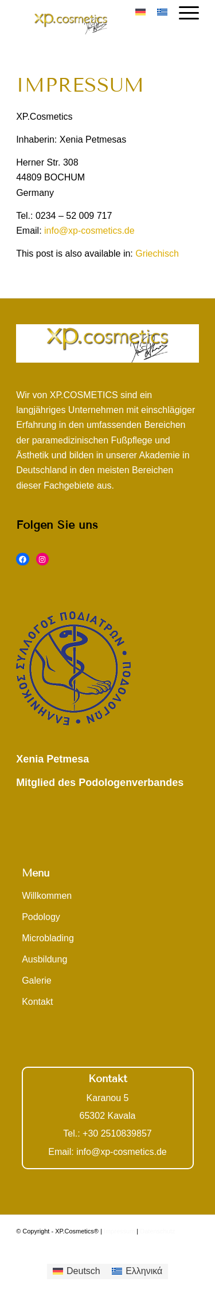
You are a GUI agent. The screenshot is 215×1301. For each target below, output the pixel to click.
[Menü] (183, 11)
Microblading (48, 938)
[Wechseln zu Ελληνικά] (137, 1272)
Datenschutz (157, 1231)
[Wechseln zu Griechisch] (157, 253)
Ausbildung (44, 959)
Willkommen (47, 896)
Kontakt (37, 1002)
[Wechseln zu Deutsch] (76, 1272)
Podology (41, 917)
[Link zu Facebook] (190, 1244)
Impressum (119, 1231)
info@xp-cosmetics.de (89, 230)
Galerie (37, 980)
